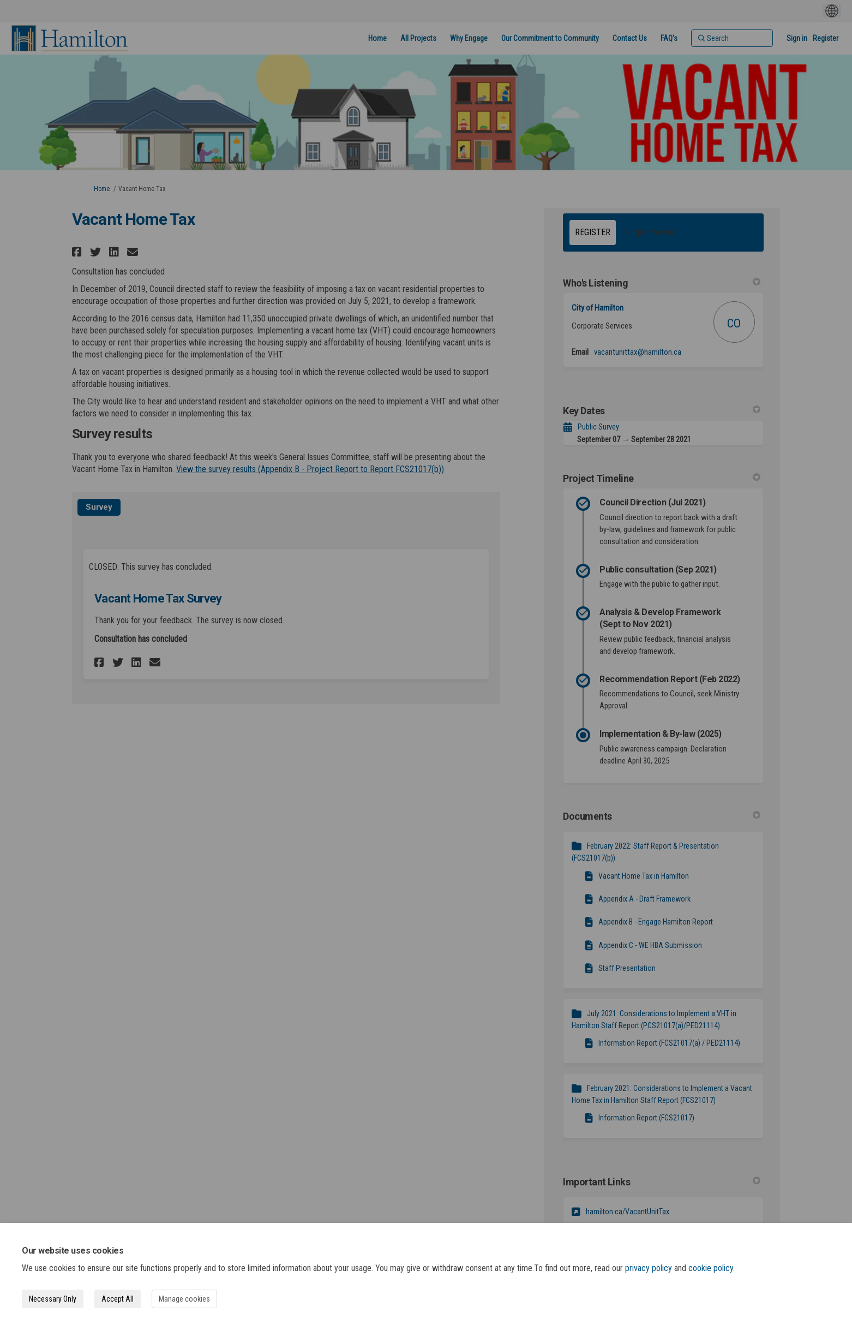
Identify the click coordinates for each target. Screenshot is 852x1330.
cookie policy (710, 1268)
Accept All (117, 1299)
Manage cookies (184, 1299)
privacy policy (648, 1268)
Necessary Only (52, 1299)
